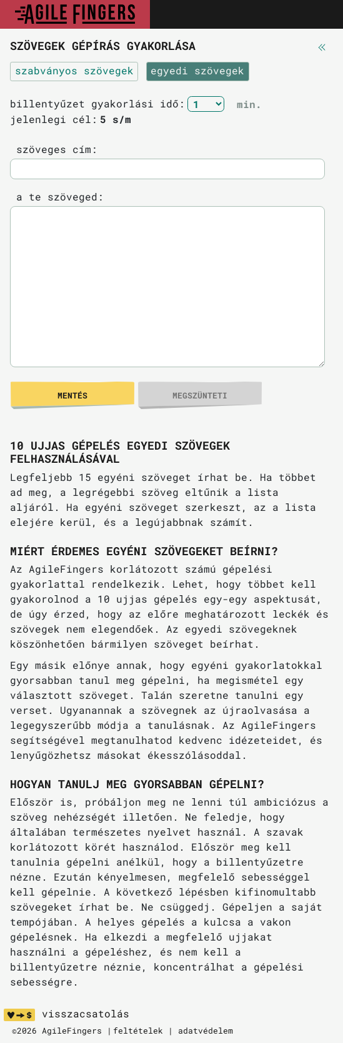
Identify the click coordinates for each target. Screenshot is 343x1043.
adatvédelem (205, 1031)
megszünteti (199, 395)
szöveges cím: (53, 149)
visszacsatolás (85, 1014)
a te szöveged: (57, 196)
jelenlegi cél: (53, 119)
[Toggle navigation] (320, 14)
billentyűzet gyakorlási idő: (97, 103)
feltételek (138, 1031)
